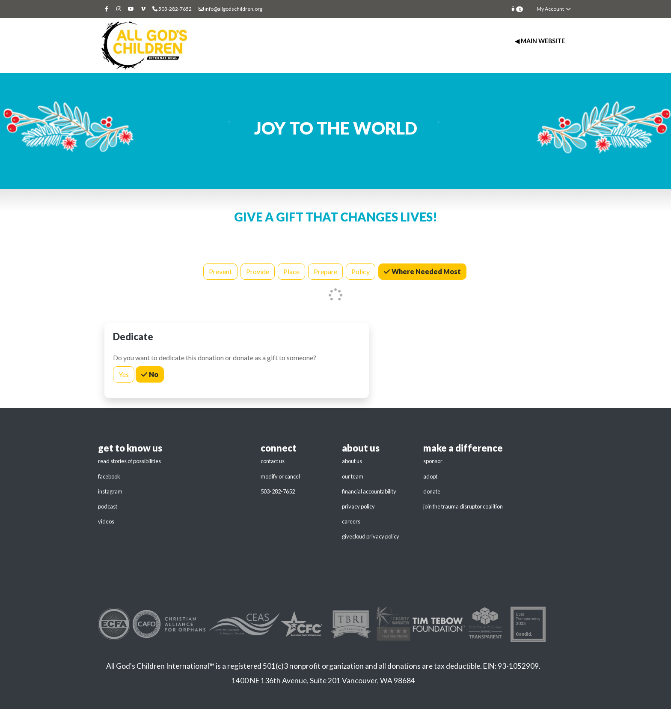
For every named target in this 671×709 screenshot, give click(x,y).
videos (106, 521)
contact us (273, 461)
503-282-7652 (278, 491)
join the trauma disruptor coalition (463, 506)
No (153, 373)
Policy (360, 270)
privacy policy (358, 506)
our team (352, 476)
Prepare (325, 270)
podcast (107, 506)
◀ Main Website (540, 41)
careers (351, 521)
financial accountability (369, 491)
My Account (554, 9)
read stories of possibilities (129, 461)
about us (352, 461)
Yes (124, 373)
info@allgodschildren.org (230, 9)
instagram (110, 491)
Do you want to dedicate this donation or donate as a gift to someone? (214, 357)
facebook (109, 476)
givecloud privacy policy (370, 536)
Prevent (220, 270)
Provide (257, 270)
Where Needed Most (425, 270)
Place (291, 270)
